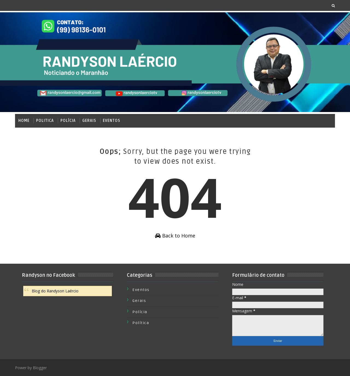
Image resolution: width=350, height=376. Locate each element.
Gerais (89, 120)
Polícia (68, 120)
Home (24, 120)
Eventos (111, 120)
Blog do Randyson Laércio (55, 290)
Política (140, 323)
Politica (45, 120)
